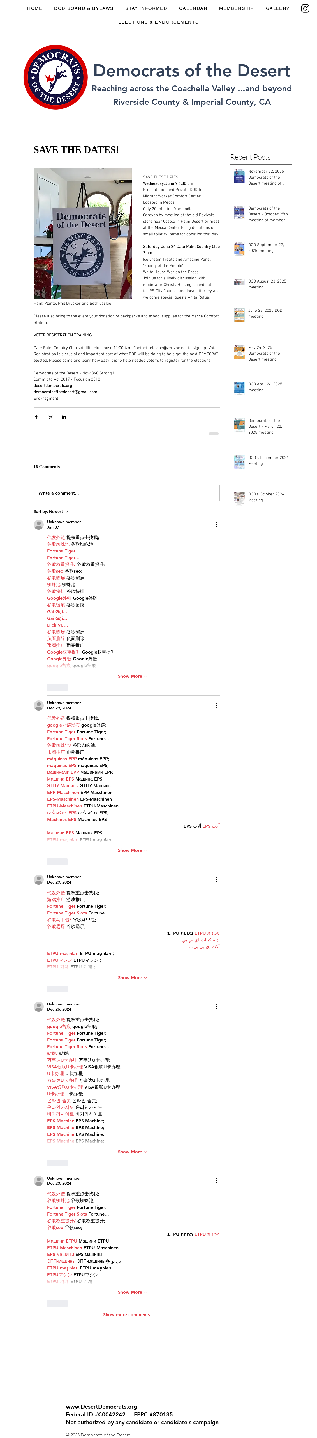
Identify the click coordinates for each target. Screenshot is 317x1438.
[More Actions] (216, 524)
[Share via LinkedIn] (63, 416)
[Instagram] (305, 8)
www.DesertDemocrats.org (101, 1406)
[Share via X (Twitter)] (50, 416)
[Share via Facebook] (36, 416)
